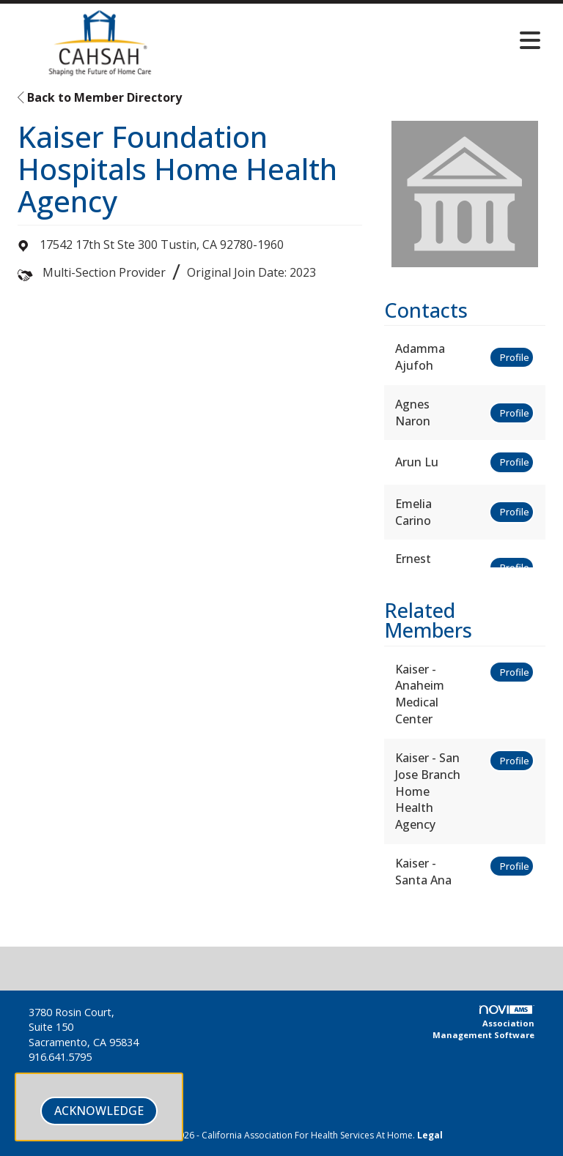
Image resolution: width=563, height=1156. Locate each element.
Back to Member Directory (100, 97)
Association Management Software (483, 1023)
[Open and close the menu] (368, 40)
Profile (514, 357)
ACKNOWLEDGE (99, 1111)
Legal (430, 1135)
